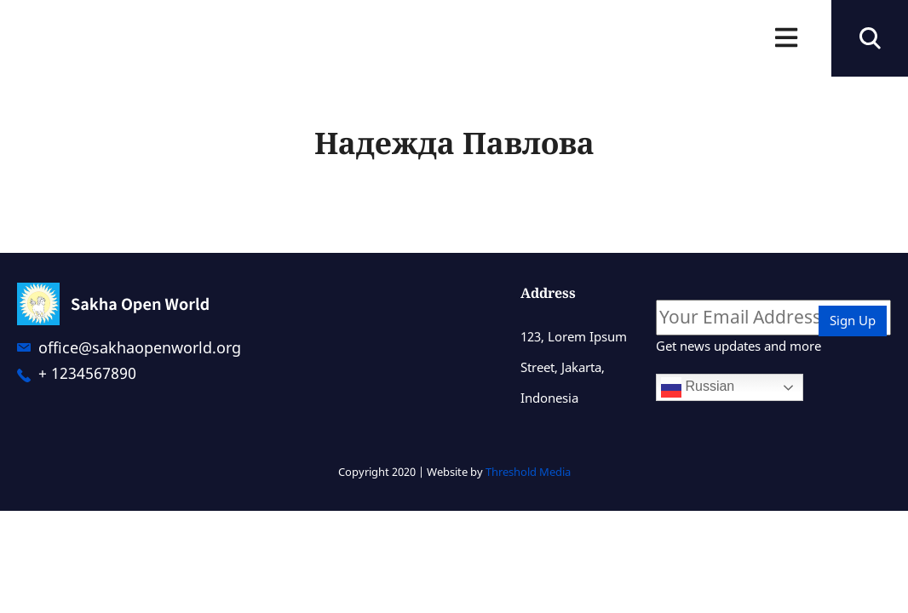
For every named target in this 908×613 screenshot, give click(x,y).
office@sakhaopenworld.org (139, 347)
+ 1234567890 (87, 373)
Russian (697, 387)
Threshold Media (528, 471)
